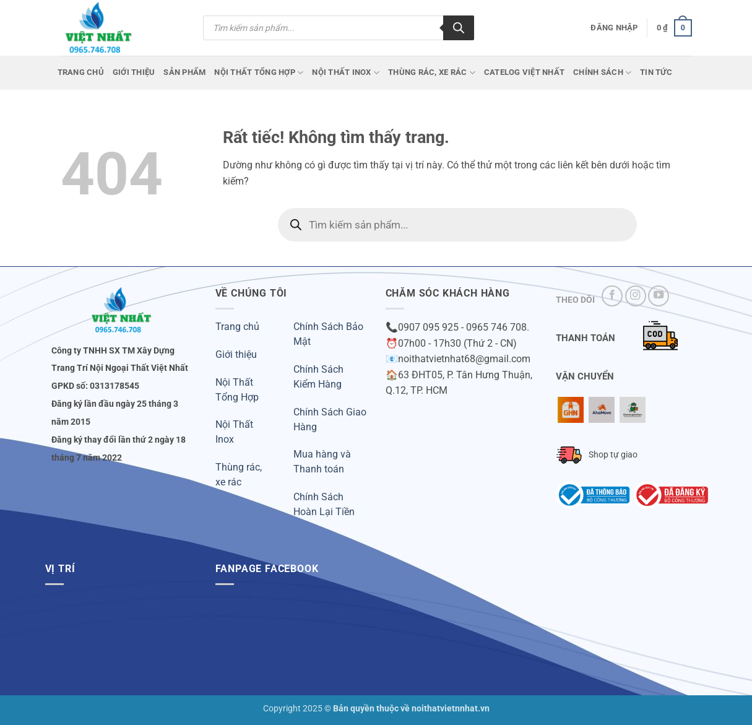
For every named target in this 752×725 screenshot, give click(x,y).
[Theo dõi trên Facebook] (612, 295)
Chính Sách (602, 73)
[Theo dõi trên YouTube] (658, 295)
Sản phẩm (184, 72)
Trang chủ (81, 72)
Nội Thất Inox (345, 73)
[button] (613, 28)
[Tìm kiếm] (458, 27)
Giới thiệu (236, 354)
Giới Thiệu (134, 72)
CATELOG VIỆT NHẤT (524, 72)
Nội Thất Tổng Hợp (258, 73)
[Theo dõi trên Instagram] (635, 295)
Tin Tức (656, 72)
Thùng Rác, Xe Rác (431, 73)
